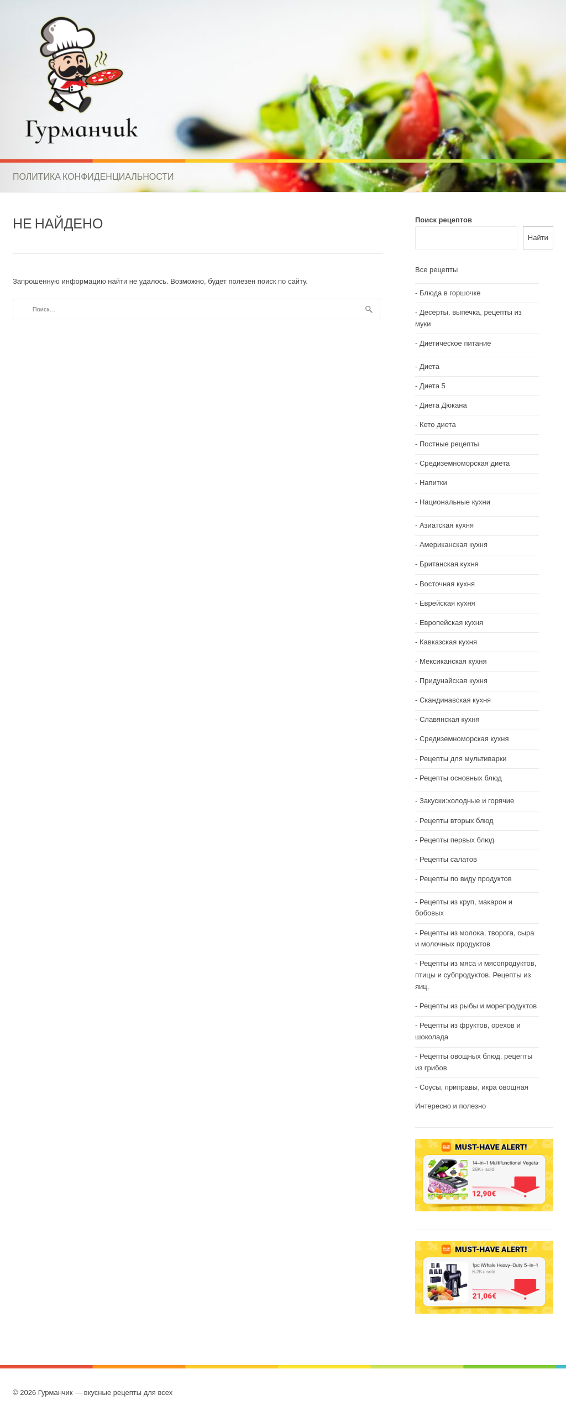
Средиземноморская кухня (464, 739)
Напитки (433, 482)
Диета (429, 366)
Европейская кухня (451, 622)
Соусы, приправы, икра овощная (474, 1087)
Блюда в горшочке (450, 293)
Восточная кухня (447, 584)
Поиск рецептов (443, 220)
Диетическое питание (455, 343)
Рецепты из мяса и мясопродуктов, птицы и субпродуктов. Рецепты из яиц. (475, 975)
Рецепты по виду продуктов (466, 879)
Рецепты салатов (448, 859)
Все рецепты (436, 270)
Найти (538, 237)
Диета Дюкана (443, 405)
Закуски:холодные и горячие (467, 801)
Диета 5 (433, 386)
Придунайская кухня (454, 680)
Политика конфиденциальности (93, 176)
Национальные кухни (455, 502)
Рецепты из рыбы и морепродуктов (478, 1006)
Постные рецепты (449, 444)
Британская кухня (449, 564)
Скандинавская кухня (455, 700)
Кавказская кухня (448, 642)
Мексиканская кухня (453, 661)
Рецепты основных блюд (461, 778)
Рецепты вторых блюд (457, 820)
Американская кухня (454, 544)
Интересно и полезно (450, 1106)
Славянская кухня (450, 719)
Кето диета (438, 424)
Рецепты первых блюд (457, 840)
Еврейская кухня (447, 603)
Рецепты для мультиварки (463, 758)
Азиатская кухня (447, 525)
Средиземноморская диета (465, 463)
